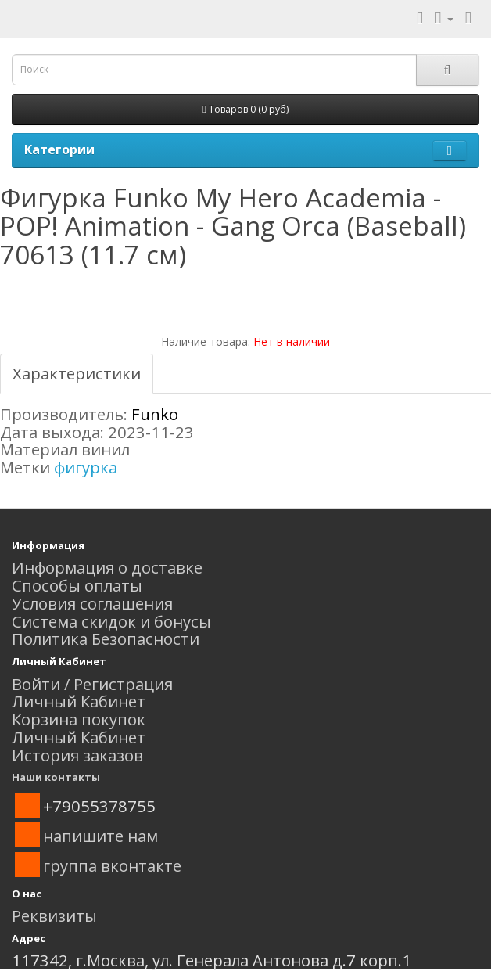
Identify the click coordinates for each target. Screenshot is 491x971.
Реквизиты (54, 915)
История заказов (77, 755)
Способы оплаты (77, 585)
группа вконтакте (112, 865)
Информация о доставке (107, 567)
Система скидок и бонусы (111, 621)
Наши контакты (56, 777)
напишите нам (100, 836)
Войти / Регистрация (92, 684)
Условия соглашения (92, 603)
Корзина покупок (78, 719)
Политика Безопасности (105, 638)
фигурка (85, 467)
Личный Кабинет (78, 701)
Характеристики (77, 373)
